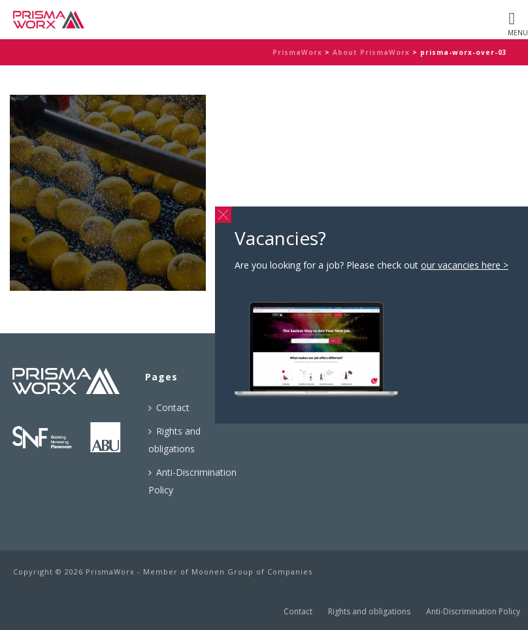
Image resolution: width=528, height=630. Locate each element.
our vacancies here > (464, 265)
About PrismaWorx (371, 52)
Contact (169, 407)
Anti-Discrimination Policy (192, 481)
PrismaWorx (297, 52)
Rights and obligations (174, 440)
